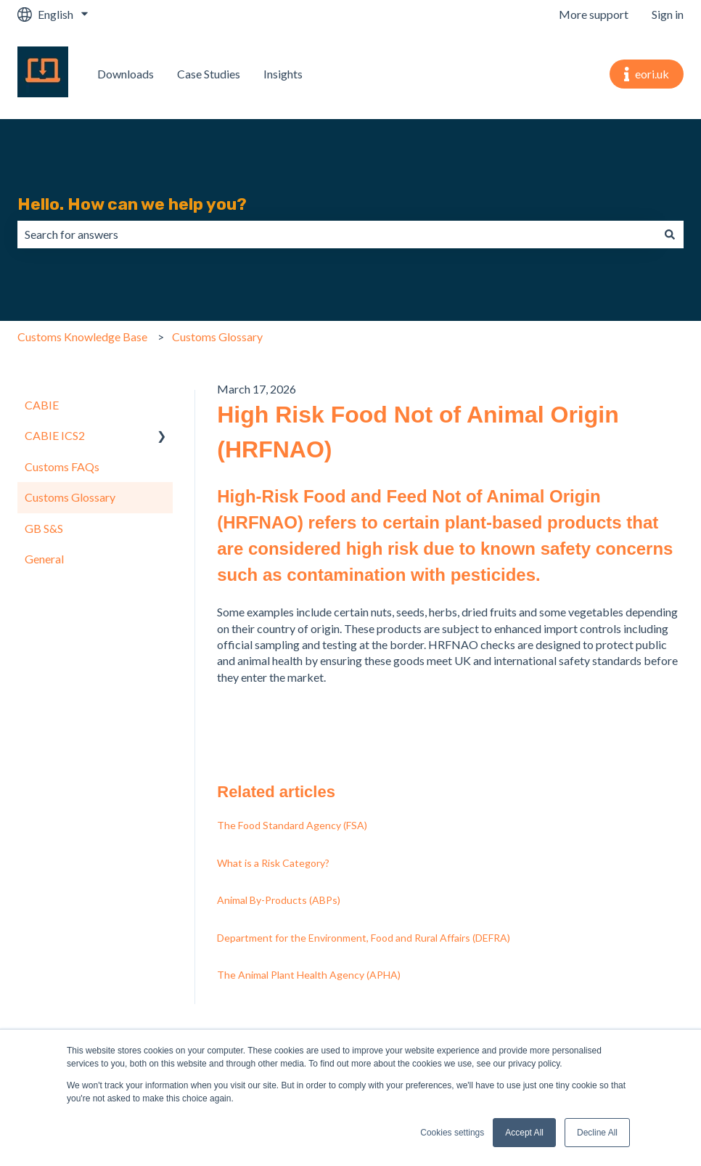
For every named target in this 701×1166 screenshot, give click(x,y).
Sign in (668, 14)
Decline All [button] (597, 1133)
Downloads (125, 74)
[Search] (670, 234)
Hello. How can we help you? (132, 204)
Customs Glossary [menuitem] (70, 497)
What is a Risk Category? (273, 863)
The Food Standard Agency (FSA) (292, 825)
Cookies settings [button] (452, 1133)
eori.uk (647, 74)
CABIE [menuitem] (42, 405)
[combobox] (336, 234)
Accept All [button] (524, 1133)
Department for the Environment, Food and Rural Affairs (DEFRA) (363, 937)
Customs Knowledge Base (82, 336)
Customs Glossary (217, 336)
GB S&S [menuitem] (44, 528)
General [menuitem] (44, 559)
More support (593, 14)
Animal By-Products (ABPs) (278, 900)
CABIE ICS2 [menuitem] (55, 435)
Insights (283, 74)
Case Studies (208, 74)
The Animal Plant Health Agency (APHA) (309, 975)
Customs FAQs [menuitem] (62, 466)
